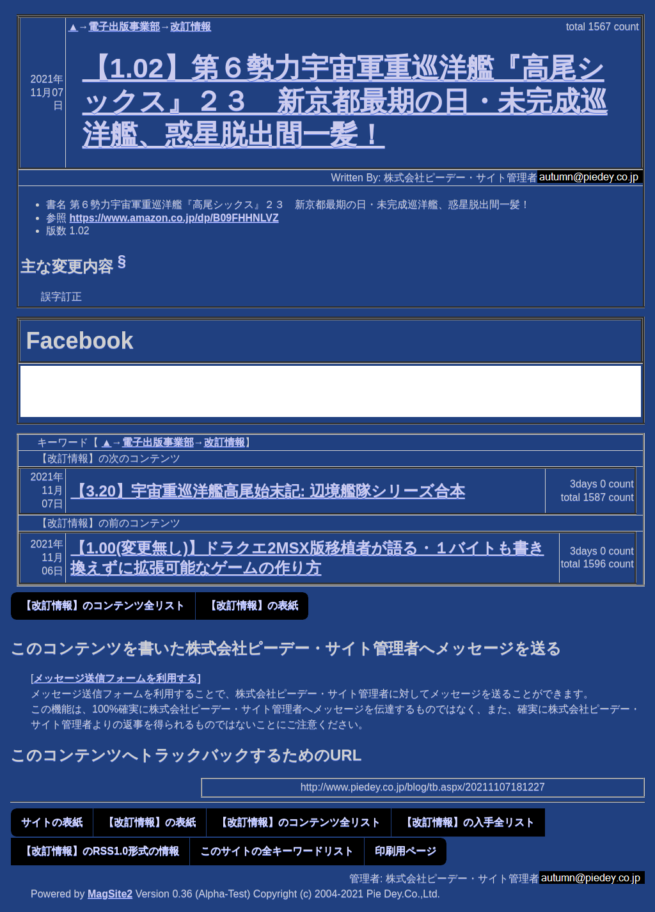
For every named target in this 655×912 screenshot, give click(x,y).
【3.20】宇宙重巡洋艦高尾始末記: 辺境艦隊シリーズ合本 (267, 490)
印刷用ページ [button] (405, 850)
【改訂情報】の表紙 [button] (252, 605)
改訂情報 (190, 26)
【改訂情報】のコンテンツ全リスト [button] (103, 605)
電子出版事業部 (124, 26)
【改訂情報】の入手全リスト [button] (468, 822)
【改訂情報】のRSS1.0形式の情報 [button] (100, 850)
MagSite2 (110, 893)
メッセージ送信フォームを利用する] (116, 678)
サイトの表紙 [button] (52, 822)
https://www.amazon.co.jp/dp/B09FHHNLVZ (174, 217)
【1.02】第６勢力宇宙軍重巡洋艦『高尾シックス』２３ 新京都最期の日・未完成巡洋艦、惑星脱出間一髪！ (345, 101)
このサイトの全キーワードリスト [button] (277, 850)
